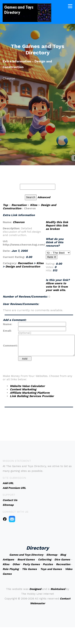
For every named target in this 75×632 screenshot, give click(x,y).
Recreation (19, 205)
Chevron (18, 222)
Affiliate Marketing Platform (30, 392)
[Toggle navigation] (70, 5)
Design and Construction (22, 266)
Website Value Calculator (27, 386)
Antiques (8, 559)
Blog (63, 554)
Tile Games (29, 569)
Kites (33, 205)
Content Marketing (23, 389)
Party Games (31, 564)
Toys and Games (51, 569)
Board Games (26, 559)
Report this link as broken (57, 227)
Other (16, 564)
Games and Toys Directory (26, 554)
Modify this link (57, 222)
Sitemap (51, 554)
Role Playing (11, 569)
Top (5, 205)
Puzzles (48, 564)
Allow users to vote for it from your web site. (57, 287)
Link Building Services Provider (32, 396)
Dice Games (62, 559)
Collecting (44, 559)
